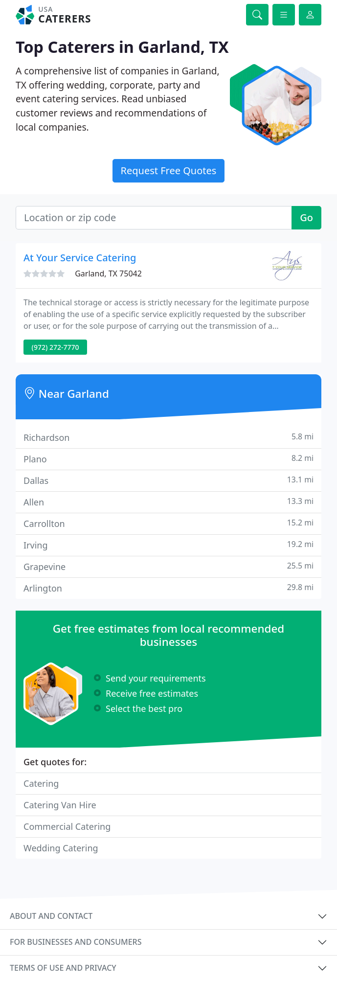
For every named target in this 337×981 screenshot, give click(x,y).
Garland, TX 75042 (108, 273)
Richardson (168, 437)
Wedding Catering (60, 848)
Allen (168, 502)
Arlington (168, 588)
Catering (41, 783)
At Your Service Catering (79, 257)
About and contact (51, 916)
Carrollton (168, 523)
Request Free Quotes (169, 170)
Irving (168, 545)
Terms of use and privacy (63, 967)
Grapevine (168, 566)
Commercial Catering (67, 826)
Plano (168, 459)
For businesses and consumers (75, 941)
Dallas (168, 480)
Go (306, 217)
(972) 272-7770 (55, 347)
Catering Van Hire (59, 805)
